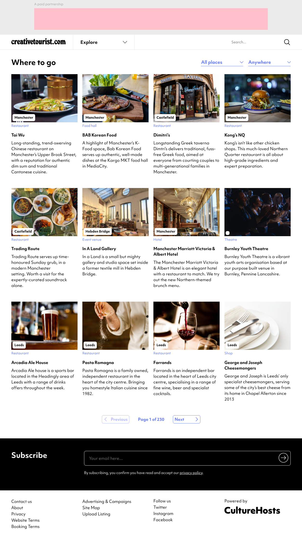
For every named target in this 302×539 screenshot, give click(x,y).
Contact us (21, 501)
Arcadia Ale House (29, 362)
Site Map (91, 507)
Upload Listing (96, 514)
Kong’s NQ (234, 135)
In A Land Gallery (99, 248)
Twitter (160, 507)
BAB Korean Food (99, 135)
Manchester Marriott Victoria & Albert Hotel (184, 251)
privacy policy (191, 472)
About (17, 507)
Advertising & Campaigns (106, 501)
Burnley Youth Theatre (246, 248)
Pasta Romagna (98, 362)
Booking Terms (25, 526)
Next (179, 419)
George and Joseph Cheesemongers (243, 365)
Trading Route (25, 248)
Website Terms (25, 520)
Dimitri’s (161, 135)
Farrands (162, 362)
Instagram (163, 513)
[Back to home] (38, 43)
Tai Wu (18, 135)
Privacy (18, 514)
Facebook (163, 520)
